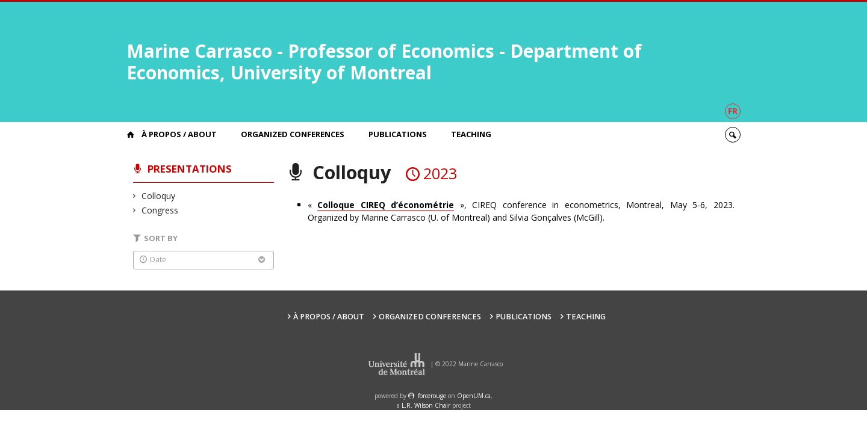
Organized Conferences (292, 134)
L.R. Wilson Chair (426, 405)
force (432, 396)
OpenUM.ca (474, 396)
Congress (160, 210)
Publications (397, 134)
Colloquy (158, 195)
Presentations (190, 169)
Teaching (471, 134)
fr (733, 111)
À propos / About (179, 134)
